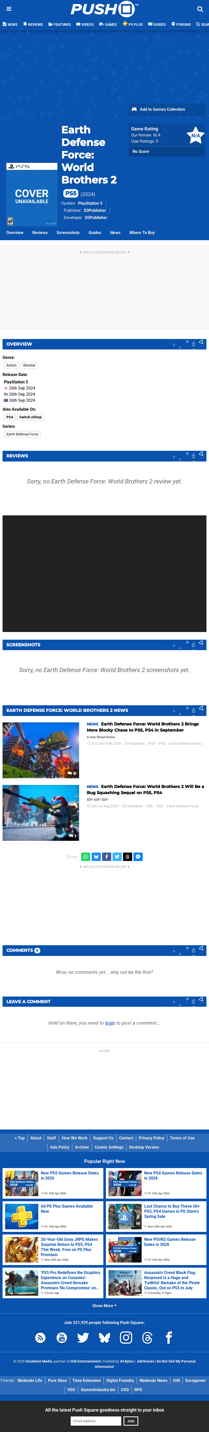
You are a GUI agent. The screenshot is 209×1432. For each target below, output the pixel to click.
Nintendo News (153, 1380)
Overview (14, 232)
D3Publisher (95, 210)
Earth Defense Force (22, 434)
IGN (176, 1380)
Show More (104, 1305)
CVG (125, 1389)
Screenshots (68, 232)
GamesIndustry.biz (98, 1389)
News (115, 232)
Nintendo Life (30, 1380)
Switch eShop (30, 417)
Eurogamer (196, 1380)
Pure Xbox (57, 1380)
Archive (82, 1147)
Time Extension (86, 1380)
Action (11, 365)
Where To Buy (142, 232)
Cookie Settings (109, 1147)
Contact (126, 1138)
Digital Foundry (120, 1380)
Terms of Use (182, 1138)
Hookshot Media (39, 1361)
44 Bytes (127, 1361)
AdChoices (145, 1361)
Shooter (29, 365)
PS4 (9, 417)
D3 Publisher (135, 744)
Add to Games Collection (158, 109)
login (110, 1023)
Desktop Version (144, 1147)
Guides (95, 232)
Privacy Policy (151, 1138)
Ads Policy (59, 1147)
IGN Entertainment (85, 1361)
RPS (138, 1389)
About (35, 1138)
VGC (71, 1389)
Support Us (103, 1138)
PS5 (152, 744)
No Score (140, 151)
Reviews (40, 232)
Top (20, 1138)
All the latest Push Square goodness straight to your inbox (104, 1410)
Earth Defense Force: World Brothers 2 (89, 161)
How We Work (75, 1138)
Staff (51, 1138)
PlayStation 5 (90, 203)
